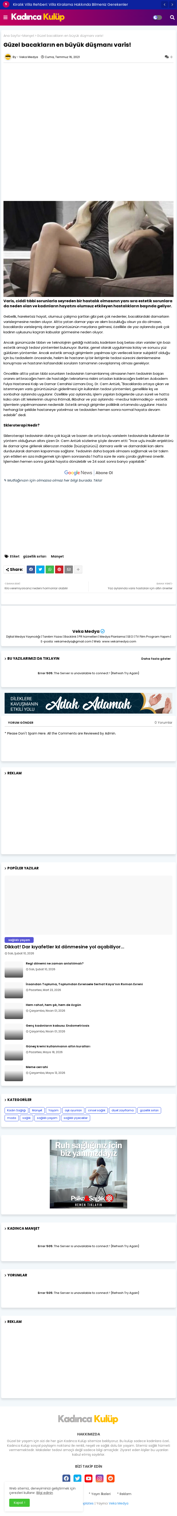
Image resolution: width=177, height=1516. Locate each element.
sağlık (26, 1118)
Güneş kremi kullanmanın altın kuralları (58, 1046)
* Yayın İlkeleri (100, 1494)
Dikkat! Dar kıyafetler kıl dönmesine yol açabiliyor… (64, 947)
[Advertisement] (88, 97)
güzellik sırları (34, 556)
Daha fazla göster (156, 658)
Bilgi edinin (44, 1492)
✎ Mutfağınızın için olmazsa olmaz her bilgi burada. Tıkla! (52, 480)
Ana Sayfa (11, 36)
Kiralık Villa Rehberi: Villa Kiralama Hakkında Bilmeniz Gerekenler (70, 4)
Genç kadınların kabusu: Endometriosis (57, 1026)
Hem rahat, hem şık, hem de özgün (53, 1005)
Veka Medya (86, 631)
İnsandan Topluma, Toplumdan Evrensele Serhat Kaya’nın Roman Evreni (84, 984)
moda (11, 1118)
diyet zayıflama (123, 1110)
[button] (164, 4)
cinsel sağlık (96, 1110)
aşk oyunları (73, 1110)
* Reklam (124, 1494)
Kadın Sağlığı (16, 1110)
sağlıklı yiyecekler (76, 1118)
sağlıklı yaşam (47, 1118)
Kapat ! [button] (19, 1502)
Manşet (28, 36)
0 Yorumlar (163, 722)
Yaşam (53, 1110)
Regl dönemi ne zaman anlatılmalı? (55, 963)
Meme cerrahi (37, 1067)
